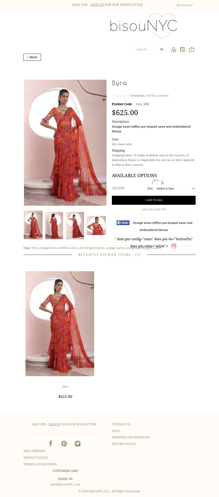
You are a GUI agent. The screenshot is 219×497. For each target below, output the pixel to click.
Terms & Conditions (40, 464)
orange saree (114, 248)
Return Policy (124, 444)
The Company (34, 451)
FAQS (116, 431)
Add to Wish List (154, 209)
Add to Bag (153, 200)
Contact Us (121, 424)
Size (150, 188)
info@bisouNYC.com (65, 484)
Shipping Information (131, 437)
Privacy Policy (35, 457)
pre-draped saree (91, 248)
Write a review (158, 96)
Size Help (118, 187)
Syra (35, 248)
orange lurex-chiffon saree (58, 248)
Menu (33, 57)
